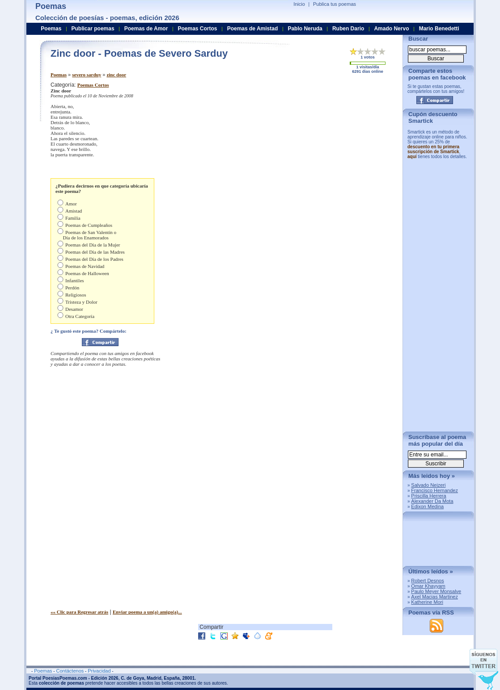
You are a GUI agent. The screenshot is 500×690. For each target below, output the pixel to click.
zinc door (116, 74)
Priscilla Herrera (428, 495)
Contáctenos (70, 670)
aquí (412, 156)
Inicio (299, 4)
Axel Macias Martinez (434, 596)
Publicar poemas (93, 28)
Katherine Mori (427, 602)
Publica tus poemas (334, 4)
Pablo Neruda (305, 28)
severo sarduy (86, 74)
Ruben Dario (348, 28)
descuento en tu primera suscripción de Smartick (433, 149)
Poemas (59, 74)
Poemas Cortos (93, 85)
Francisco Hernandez (434, 490)
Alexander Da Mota (432, 501)
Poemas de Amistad (252, 28)
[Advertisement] (321, 144)
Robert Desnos (427, 580)
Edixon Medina (427, 506)
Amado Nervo (391, 28)
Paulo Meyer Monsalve (436, 591)
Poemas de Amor (146, 28)
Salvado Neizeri (428, 485)
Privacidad (99, 670)
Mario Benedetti (439, 28)
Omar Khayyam (428, 586)
